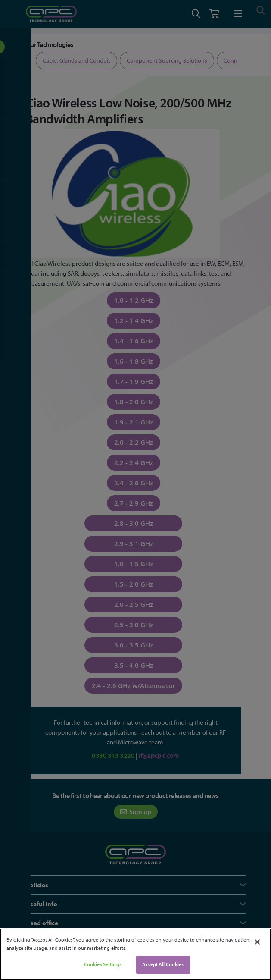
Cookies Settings (102, 964)
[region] (135, 954)
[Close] (257, 942)
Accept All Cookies (163, 964)
